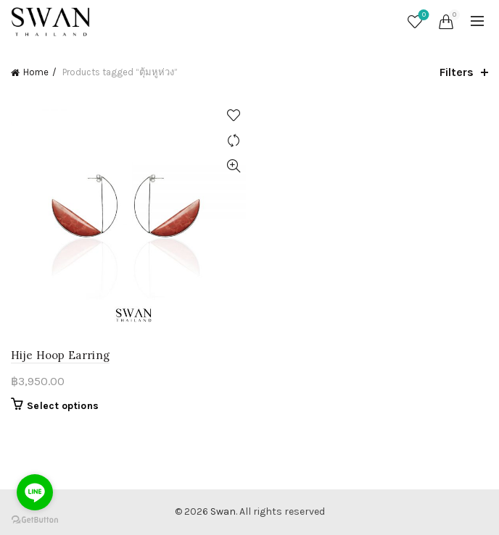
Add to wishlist (233, 115)
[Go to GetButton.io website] (35, 520)
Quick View (233, 166)
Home (36, 72)
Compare (233, 140)
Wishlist (422, 15)
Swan (223, 511)
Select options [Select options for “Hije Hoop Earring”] (63, 406)
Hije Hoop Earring (60, 355)
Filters (457, 72)
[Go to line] (35, 492)
